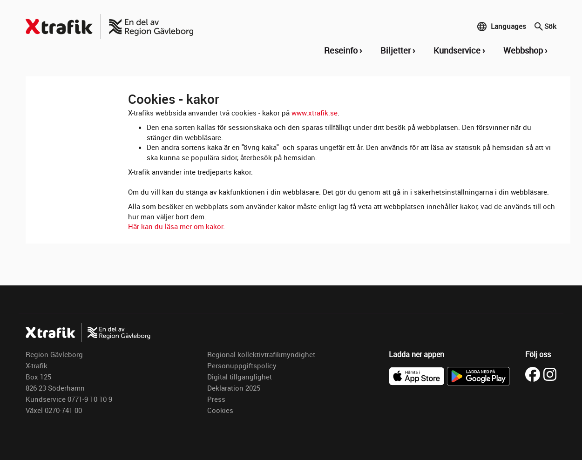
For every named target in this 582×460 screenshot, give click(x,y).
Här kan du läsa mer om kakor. (176, 226)
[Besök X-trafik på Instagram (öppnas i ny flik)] (549, 373)
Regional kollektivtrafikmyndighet (261, 354)
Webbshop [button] (523, 50)
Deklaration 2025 (233, 387)
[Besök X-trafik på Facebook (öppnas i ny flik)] (534, 373)
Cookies (220, 410)
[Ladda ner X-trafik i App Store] (418, 375)
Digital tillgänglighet (239, 376)
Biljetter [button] (395, 50)
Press (216, 399)
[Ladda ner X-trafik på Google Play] (478, 375)
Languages (501, 26)
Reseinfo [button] (341, 50)
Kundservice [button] (456, 50)
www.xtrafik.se (314, 112)
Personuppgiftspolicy (242, 365)
